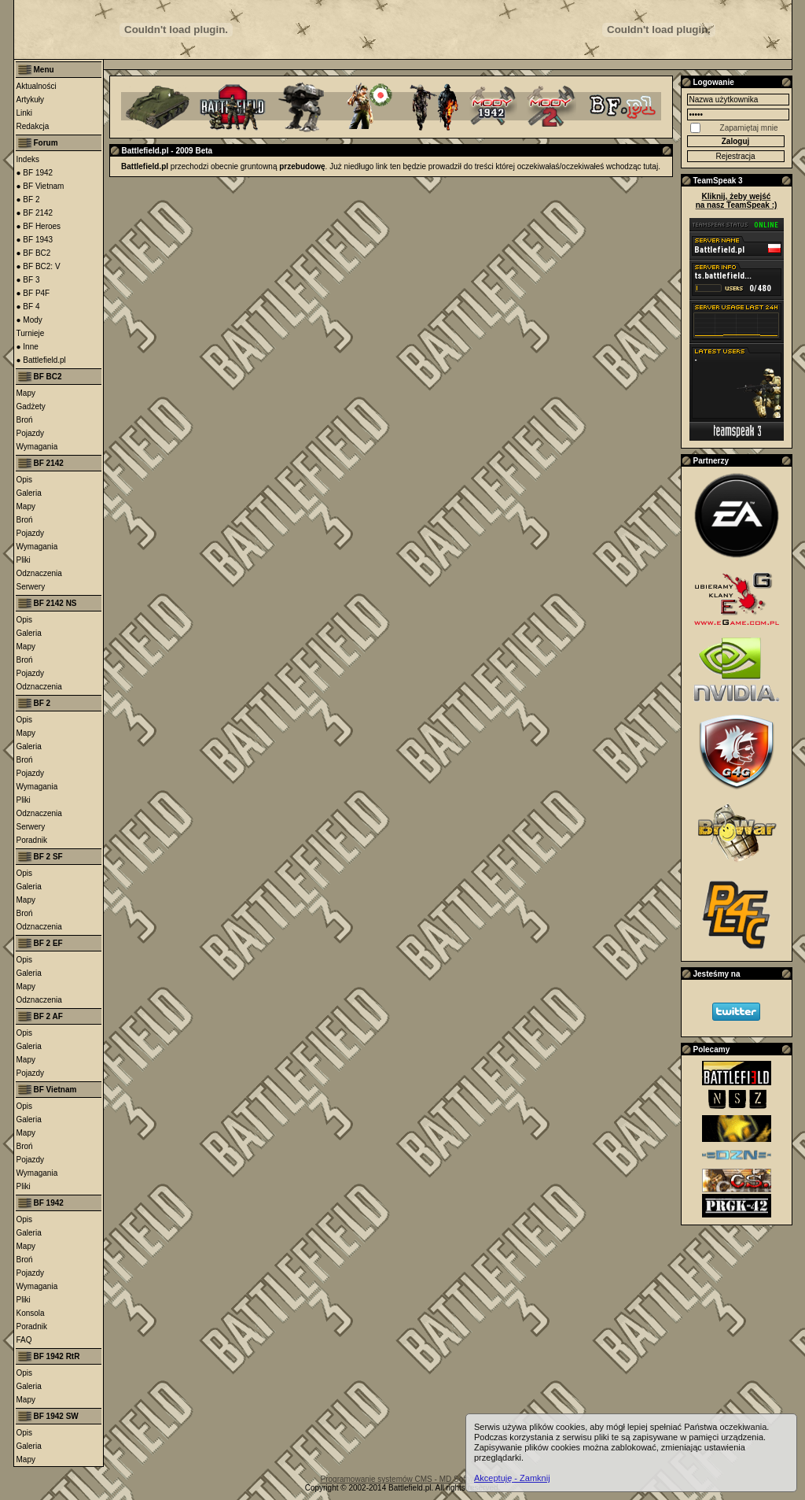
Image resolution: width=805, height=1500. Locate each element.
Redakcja (33, 126)
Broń (25, 420)
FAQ (24, 1340)
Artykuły (31, 99)
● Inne (28, 346)
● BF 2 (28, 199)
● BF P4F (33, 293)
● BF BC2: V (39, 266)
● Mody (29, 320)
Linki (25, 113)
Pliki (24, 560)
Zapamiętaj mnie (749, 128)
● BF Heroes (39, 226)
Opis (25, 479)
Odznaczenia (39, 573)
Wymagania (37, 446)
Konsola (31, 1313)
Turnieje (31, 333)
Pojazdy (31, 433)
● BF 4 (28, 306)
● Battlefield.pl (41, 360)
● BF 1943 (35, 239)
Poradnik (32, 840)
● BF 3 (28, 279)
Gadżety (31, 406)
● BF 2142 (35, 213)
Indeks (28, 159)
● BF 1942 (35, 172)
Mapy (26, 393)
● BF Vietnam (40, 186)
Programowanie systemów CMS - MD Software (403, 1479)
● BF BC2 (34, 253)
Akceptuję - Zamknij (512, 1478)
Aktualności (37, 86)
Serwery (31, 586)
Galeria (29, 493)
